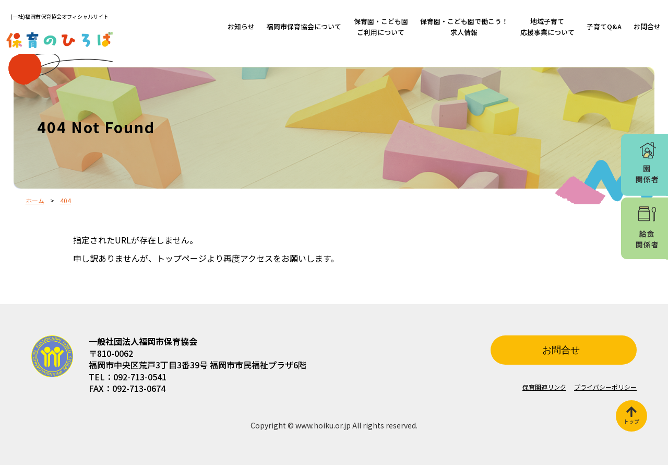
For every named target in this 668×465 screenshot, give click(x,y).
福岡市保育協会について (304, 26)
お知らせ (241, 26)
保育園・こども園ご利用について (381, 26)
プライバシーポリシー (605, 386)
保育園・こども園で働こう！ (464, 26)
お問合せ (647, 26)
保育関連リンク (544, 386)
